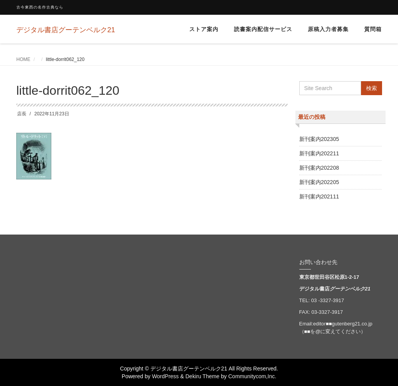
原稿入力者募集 (328, 29)
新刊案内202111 (319, 196)
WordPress (165, 376)
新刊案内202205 (319, 182)
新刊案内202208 (319, 168)
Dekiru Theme (202, 376)
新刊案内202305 (319, 139)
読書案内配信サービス (263, 29)
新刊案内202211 (319, 153)
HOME (23, 59)
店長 (21, 113)
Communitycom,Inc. (252, 376)
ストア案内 (203, 29)
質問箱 (373, 29)
